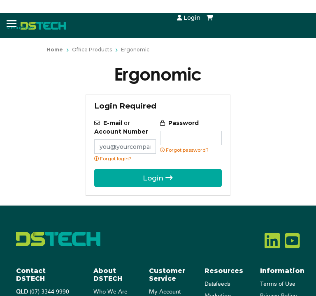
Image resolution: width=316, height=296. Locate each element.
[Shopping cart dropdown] (210, 18)
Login (188, 17)
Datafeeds (217, 284)
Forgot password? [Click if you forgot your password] (184, 150)
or (121, 127)
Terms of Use (277, 284)
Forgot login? (112, 159)
